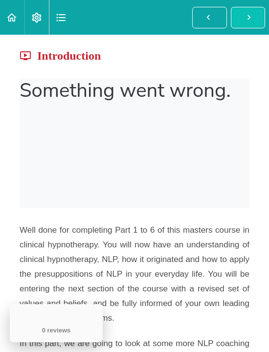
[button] (12, 17)
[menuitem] (36, 17)
